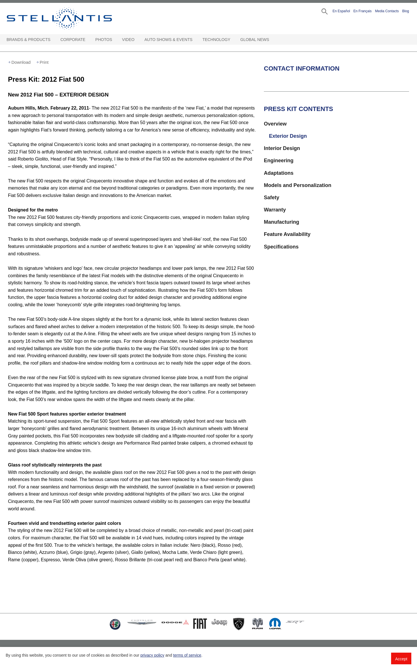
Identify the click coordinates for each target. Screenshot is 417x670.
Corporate (72, 39)
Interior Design (282, 148)
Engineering (278, 160)
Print (44, 62)
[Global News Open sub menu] (272, 40)
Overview (275, 124)
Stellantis (72, 18)
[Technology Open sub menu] (233, 40)
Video (128, 39)
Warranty (275, 210)
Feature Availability (287, 234)
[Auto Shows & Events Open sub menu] (195, 40)
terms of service (187, 655)
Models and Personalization (297, 185)
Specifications (281, 247)
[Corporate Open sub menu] (88, 40)
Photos (103, 39)
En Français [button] (363, 11)
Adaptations (278, 173)
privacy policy (152, 655)
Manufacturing (281, 222)
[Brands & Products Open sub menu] (53, 40)
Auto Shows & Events (169, 39)
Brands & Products (28, 39)
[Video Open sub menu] (137, 40)
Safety (271, 197)
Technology (216, 39)
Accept (401, 659)
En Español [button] (341, 11)
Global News (254, 39)
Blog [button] (405, 11)
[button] (324, 11)
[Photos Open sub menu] (115, 40)
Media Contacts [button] (387, 11)
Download (21, 62)
